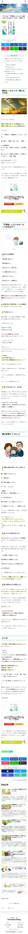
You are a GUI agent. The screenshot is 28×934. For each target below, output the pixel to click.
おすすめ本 (4, 751)
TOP (7, 922)
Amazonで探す (19, 203)
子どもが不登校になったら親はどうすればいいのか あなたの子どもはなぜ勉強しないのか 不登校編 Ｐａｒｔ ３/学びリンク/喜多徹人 (14, 198)
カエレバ (16, 200)
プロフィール (20, 922)
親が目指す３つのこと (10, 71)
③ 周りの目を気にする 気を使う (14, 69)
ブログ (10, 751)
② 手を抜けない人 (10, 67)
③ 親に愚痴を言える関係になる (13, 79)
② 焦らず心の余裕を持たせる (13, 77)
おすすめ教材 (7, 924)
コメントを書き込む (14, 903)
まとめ (6, 82)
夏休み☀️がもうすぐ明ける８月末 (13, 58)
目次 (12, 55)
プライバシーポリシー (14, 929)
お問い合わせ (20, 927)
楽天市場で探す (9, 203)
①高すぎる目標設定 (11, 65)
